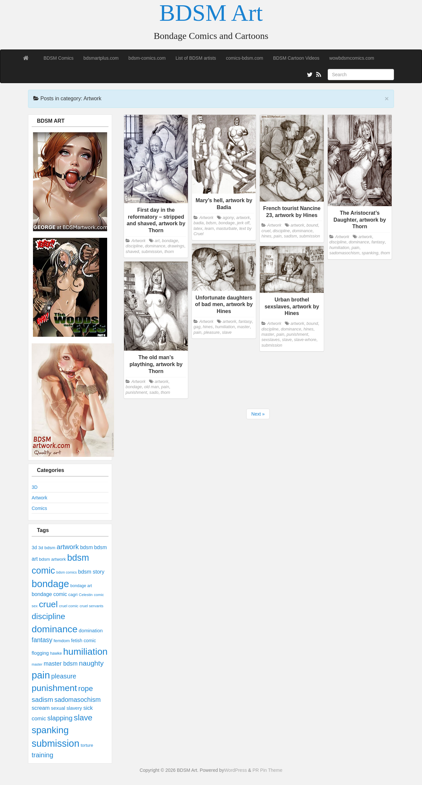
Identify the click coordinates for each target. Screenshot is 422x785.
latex (198, 228)
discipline (48, 616)
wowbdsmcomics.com (351, 58)
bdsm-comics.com (147, 58)
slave (83, 717)
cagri (72, 594)
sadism (42, 699)
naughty (91, 663)
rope (85, 688)
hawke (56, 653)
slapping (59, 718)
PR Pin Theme (268, 770)
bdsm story (91, 572)
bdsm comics (66, 572)
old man (151, 387)
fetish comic (83, 640)
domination (91, 630)
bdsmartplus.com (101, 58)
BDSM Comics (59, 58)
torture (87, 745)
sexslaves (270, 339)
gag (197, 327)
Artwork (39, 497)
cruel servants (91, 606)
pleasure (63, 676)
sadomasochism (77, 699)
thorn (169, 251)
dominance (54, 629)
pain (41, 675)
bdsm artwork (52, 559)
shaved (132, 251)
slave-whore (305, 339)
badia (199, 223)
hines (266, 236)
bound (312, 225)
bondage (50, 584)
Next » (257, 414)
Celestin (86, 595)
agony (228, 217)
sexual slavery (66, 708)
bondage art (81, 585)
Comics (39, 508)
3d (34, 547)
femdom (62, 640)
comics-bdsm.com (244, 58)
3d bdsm (46, 547)
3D (35, 487)
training (42, 755)
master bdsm (60, 663)
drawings (175, 246)
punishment (54, 688)
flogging (40, 653)
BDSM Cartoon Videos (296, 58)
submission (55, 743)
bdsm (86, 547)
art (157, 240)
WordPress (235, 770)
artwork (68, 546)
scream (41, 708)
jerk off (243, 223)
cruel (48, 604)
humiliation (85, 651)
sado (153, 392)
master (37, 664)
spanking (50, 730)
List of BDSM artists (195, 58)
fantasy (42, 640)
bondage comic (49, 594)
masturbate (226, 228)
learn (209, 228)
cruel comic (68, 606)
